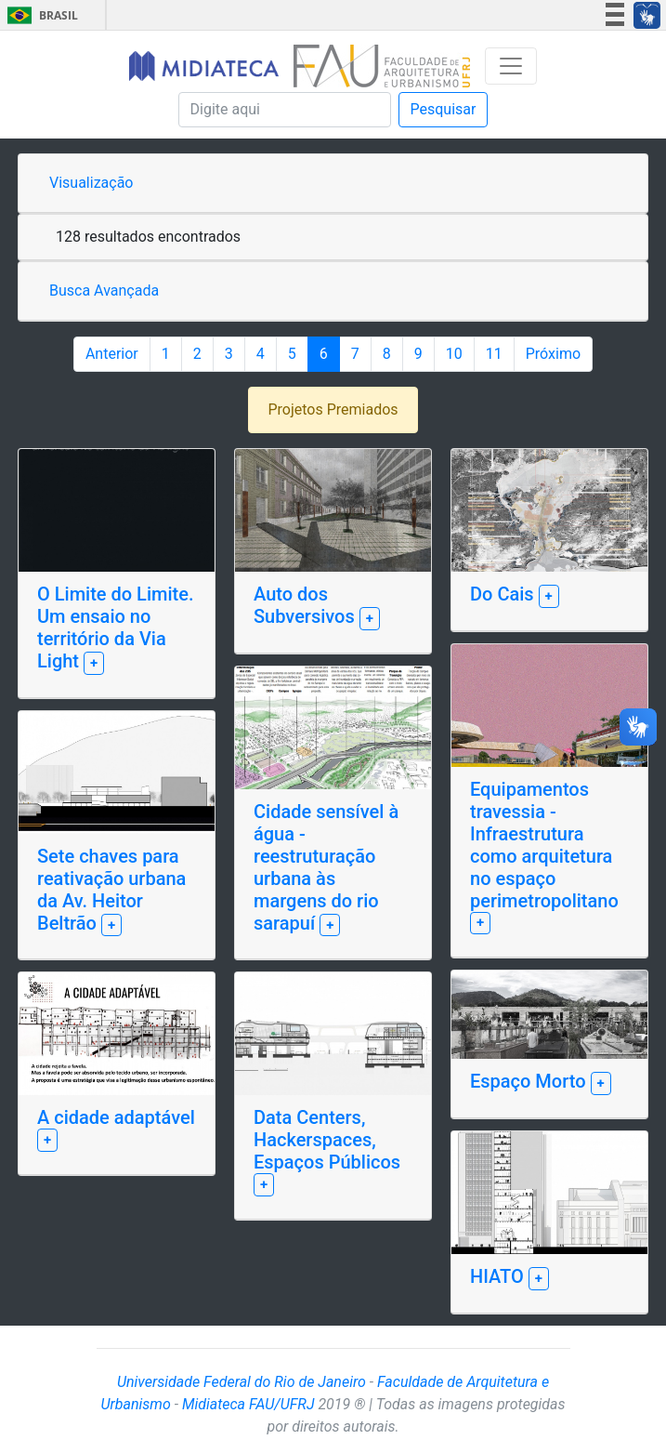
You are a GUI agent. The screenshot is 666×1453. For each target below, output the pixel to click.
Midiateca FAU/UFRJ (248, 1404)
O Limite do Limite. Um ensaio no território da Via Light (115, 627)
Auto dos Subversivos (306, 605)
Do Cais (504, 594)
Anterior (111, 354)
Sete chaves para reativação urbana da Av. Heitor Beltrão (111, 889)
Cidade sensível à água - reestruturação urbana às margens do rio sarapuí (326, 867)
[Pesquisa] (284, 109)
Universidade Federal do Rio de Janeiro (241, 1382)
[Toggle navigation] (511, 66)
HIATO (499, 1276)
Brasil (39, 15)
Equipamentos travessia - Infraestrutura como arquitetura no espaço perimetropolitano (544, 845)
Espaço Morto (530, 1081)
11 (494, 354)
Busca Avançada (104, 290)
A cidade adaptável (116, 1117)
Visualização (91, 183)
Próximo (553, 354)
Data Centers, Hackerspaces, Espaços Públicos (327, 1139)
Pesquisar (444, 109)
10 (454, 354)
